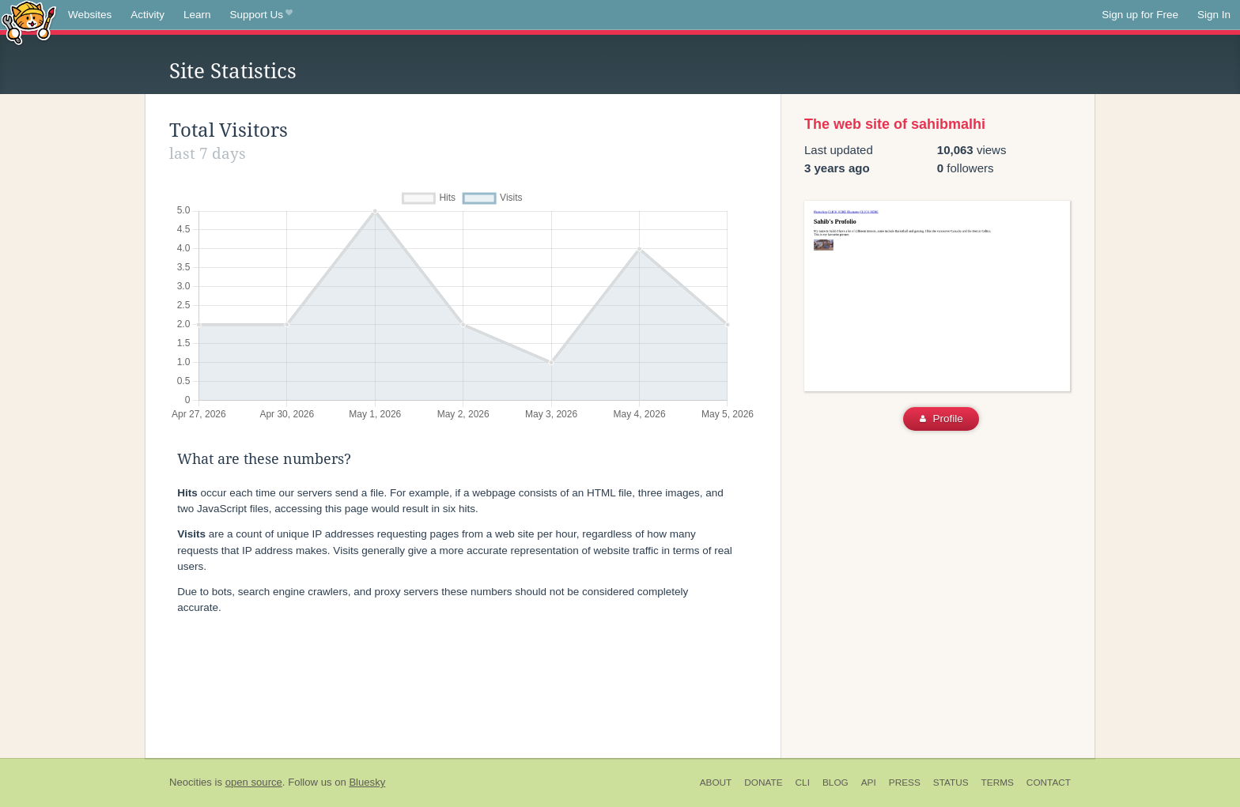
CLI (803, 782)
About (716, 782)
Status (951, 782)
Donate (763, 782)
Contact (1048, 782)
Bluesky (367, 782)
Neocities (190, 782)
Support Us (261, 15)
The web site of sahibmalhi (894, 124)
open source (253, 782)
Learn (197, 15)
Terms (997, 782)
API (868, 782)
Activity (147, 15)
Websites (90, 15)
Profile (941, 418)
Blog (835, 782)
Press (905, 782)
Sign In (1214, 15)
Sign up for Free (1140, 15)
